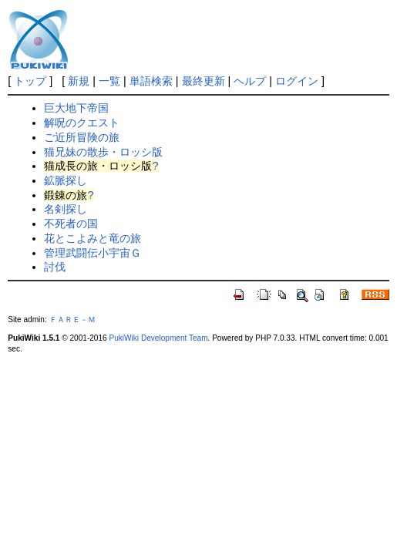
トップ (30, 81)
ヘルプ (250, 81)
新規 (78, 81)
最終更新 (203, 81)
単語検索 (151, 81)
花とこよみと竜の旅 (92, 238)
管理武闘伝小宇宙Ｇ (92, 253)
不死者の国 (71, 223)
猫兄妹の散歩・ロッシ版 (103, 152)
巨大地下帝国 (76, 108)
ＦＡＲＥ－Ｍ (72, 319)
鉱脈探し (65, 180)
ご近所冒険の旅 (81, 137)
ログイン (296, 81)
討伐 (55, 267)
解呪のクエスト (81, 122)
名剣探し (65, 209)
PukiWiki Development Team (158, 338)
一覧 (109, 81)
